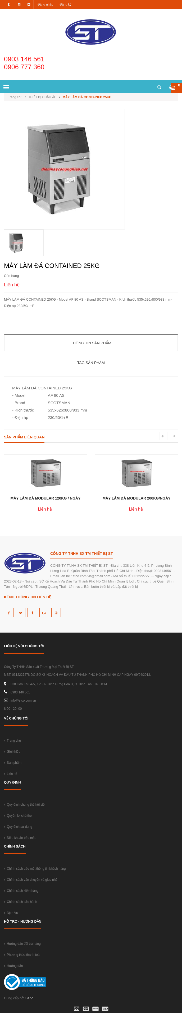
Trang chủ (17, 97)
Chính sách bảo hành (20, 902)
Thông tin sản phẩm (91, 343)
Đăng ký (65, 4)
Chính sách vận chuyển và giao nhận (31, 880)
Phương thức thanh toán (22, 955)
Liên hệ (10, 774)
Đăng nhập (45, 4)
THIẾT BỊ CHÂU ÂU (42, 97)
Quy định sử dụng (18, 827)
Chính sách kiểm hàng (21, 891)
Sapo (29, 998)
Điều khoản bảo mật (19, 838)
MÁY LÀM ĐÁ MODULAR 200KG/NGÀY (136, 498)
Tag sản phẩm (91, 363)
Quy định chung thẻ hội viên (25, 804)
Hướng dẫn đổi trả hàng (22, 944)
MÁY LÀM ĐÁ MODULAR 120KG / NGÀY (46, 498)
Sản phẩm (12, 763)
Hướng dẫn (13, 966)
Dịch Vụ (11, 913)
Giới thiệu (12, 751)
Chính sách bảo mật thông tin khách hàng (35, 868)
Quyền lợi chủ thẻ (18, 816)
